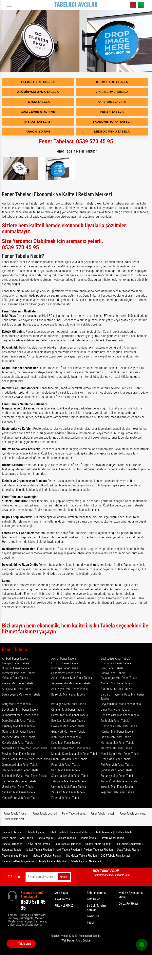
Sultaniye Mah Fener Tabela (117, 776)
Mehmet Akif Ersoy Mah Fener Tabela (25, 748)
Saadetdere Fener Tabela (66, 673)
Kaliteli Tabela (124, 832)
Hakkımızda (62, 899)
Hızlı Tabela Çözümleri (128, 844)
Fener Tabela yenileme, (133, 813)
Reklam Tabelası (66, 838)
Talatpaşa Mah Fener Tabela (68, 781)
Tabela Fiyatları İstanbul (52, 861)
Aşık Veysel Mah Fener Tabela (69, 689)
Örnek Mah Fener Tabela (115, 759)
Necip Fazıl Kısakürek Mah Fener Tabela (26, 759)
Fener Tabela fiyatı (14, 819)
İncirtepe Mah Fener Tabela (18, 737)
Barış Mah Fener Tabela (16, 704)
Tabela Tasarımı (102, 832)
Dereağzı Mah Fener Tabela (18, 720)
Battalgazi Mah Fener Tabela (68, 704)
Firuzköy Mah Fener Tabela (18, 726)
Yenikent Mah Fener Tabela (18, 792)
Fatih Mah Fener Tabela (115, 720)
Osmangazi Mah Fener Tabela (20, 765)
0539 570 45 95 (133, 5)
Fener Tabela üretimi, (74, 813)
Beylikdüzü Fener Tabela (115, 658)
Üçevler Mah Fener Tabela (17, 787)
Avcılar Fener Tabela (63, 658)
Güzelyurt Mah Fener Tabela (68, 731)
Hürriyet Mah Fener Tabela (117, 731)
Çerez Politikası (128, 903)
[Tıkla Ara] (11, 944)
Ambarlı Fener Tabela (15, 658)
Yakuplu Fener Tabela (15, 678)
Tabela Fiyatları (37, 832)
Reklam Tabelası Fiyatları (98, 849)
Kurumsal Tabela (11, 849)
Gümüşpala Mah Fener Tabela (119, 726)
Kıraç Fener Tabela (112, 668)
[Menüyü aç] (10, 4)
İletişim (91, 922)
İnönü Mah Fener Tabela (66, 737)
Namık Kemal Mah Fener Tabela (120, 754)
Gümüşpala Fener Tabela (116, 663)
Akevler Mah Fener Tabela (17, 683)
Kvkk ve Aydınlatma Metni (131, 895)
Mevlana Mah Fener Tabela (18, 754)
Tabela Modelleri (79, 832)
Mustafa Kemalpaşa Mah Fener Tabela (74, 754)
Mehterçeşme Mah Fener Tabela (70, 748)
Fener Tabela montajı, (102, 813)
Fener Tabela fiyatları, (16, 813)
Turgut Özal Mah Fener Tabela (119, 781)
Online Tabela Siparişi (97, 844)
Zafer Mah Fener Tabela (65, 798)
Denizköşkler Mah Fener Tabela (120, 715)
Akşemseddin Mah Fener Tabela (70, 683)
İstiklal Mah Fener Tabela (116, 737)
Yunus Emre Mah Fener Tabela (20, 798)
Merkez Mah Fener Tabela (116, 748)
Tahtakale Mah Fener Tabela (19, 781)
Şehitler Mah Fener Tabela (116, 770)
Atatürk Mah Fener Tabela (116, 689)
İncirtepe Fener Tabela (64, 668)
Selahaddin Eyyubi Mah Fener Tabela (24, 776)
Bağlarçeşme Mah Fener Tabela (21, 694)
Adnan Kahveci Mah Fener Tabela (71, 678)
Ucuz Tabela (9, 838)
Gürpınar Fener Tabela (15, 668)
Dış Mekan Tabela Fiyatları (81, 855)
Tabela (6, 832)
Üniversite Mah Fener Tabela (68, 787)
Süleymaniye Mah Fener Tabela (70, 776)
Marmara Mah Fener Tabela (117, 743)
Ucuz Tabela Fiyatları (129, 849)
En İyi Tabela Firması (39, 844)
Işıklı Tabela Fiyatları (68, 849)
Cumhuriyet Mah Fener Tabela (20, 715)
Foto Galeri (94, 899)
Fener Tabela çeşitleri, (44, 813)
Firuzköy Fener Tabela (64, 663)
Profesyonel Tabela (113, 838)
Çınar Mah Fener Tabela (115, 709)
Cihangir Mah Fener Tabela (67, 709)
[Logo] (76, 5)
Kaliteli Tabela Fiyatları (39, 849)
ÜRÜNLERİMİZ (64, 905)
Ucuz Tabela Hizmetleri (67, 844)
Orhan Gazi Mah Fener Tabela (69, 759)
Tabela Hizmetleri (12, 844)
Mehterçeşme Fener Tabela (18, 673)
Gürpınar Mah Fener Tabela (18, 731)
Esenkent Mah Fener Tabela (68, 720)
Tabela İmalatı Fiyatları (15, 855)
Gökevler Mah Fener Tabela (67, 726)
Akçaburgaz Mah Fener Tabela (119, 678)
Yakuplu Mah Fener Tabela (117, 787)
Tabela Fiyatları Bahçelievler (18, 861)
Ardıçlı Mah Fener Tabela (17, 689)
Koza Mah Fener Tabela (65, 743)
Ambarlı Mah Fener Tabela (117, 683)
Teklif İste (93, 916)
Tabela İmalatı (57, 832)
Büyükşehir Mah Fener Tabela (20, 709)
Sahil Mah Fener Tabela (65, 770)
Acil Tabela (26, 838)
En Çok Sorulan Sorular (96, 908)
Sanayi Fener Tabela (113, 673)
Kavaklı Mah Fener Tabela (17, 743)
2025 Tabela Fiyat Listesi (115, 855)
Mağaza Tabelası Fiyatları (47, 855)
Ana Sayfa (61, 893)
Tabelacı (19, 832)
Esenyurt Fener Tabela (15, 663)
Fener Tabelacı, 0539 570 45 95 (76, 141)
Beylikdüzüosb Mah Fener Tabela (121, 704)
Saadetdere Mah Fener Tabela (20, 770)
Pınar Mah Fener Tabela (65, 765)
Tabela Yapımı (45, 838)
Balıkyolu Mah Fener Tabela (68, 694)
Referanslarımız (96, 893)
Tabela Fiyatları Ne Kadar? (86, 861)
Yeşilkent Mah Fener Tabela (68, 792)
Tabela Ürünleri (89, 838)
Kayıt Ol (63, 876)
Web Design (75, 940)
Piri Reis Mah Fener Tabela (117, 765)
